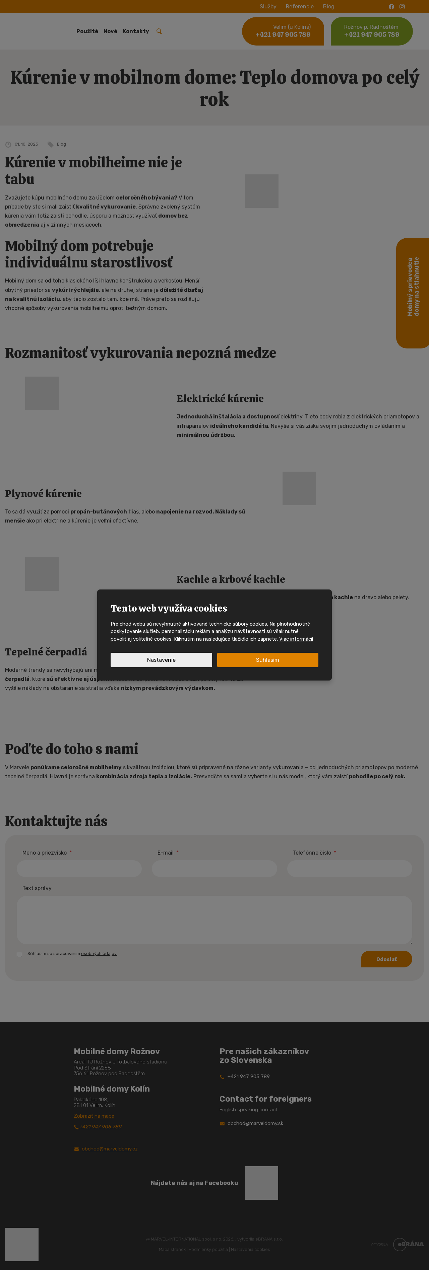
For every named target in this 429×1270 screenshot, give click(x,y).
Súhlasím (267, 660)
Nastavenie (161, 660)
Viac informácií (296, 639)
